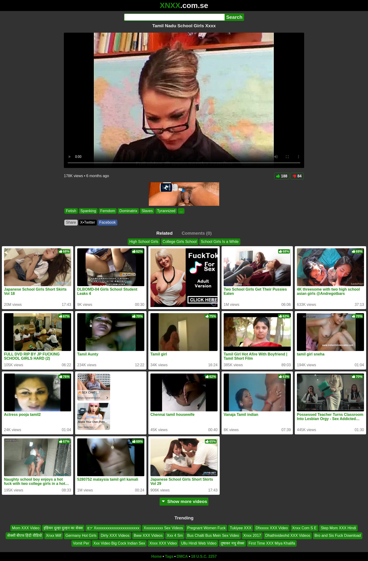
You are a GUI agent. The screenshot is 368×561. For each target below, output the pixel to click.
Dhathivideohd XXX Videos (287, 536)
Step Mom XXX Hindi (338, 528)
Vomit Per (81, 543)
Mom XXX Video (25, 528)
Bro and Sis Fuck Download (337, 536)
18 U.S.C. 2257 (204, 556)
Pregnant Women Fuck (206, 528)
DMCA (182, 556)
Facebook (107, 222)
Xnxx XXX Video (163, 543)
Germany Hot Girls (80, 536)
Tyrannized (166, 211)
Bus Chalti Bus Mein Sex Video (213, 536)
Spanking (88, 211)
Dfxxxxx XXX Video (272, 528)
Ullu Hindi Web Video (198, 543)
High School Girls (143, 242)
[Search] (174, 17)
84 (297, 176)
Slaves (147, 211)
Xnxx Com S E (304, 528)
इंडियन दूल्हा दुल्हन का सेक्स (63, 528)
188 (282, 176)
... (181, 211)
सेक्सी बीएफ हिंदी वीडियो (24, 536)
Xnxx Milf (53, 536)
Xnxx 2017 (252, 536)
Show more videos (184, 501)
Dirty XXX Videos (115, 536)
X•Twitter (87, 222)
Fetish (71, 211)
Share (71, 222)
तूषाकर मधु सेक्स (232, 543)
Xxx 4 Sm (175, 536)
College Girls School (180, 242)
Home (156, 556)
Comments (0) (197, 233)
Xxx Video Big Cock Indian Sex (119, 543)
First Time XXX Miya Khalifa (272, 543)
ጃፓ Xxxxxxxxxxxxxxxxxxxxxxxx (113, 528)
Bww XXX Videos (148, 536)
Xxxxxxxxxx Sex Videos (163, 528)
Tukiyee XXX (240, 528)
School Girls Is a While (220, 242)
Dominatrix (128, 211)
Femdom (107, 211)
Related (164, 233)
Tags (169, 556)
